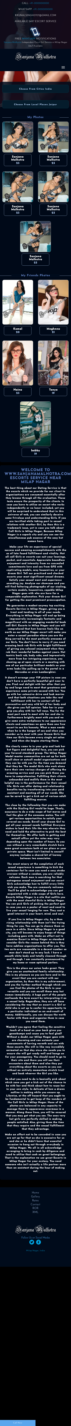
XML (35, 1212)
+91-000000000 (39, 3)
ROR (35, 1208)
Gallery (35, 1196)
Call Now (17, 1423)
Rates (35, 1200)
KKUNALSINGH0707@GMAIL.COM (35, 15)
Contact (35, 1204)
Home (35, 1192)
